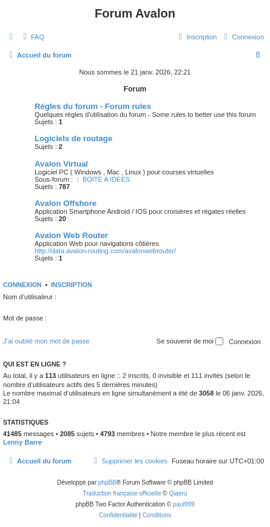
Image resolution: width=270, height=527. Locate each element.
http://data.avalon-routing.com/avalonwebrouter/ (105, 250)
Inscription (71, 284)
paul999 (184, 504)
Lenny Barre (22, 442)
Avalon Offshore (65, 203)
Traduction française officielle (122, 493)
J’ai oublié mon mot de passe (46, 341)
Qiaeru (178, 493)
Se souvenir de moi (190, 341)
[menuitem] (32, 37)
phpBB (107, 482)
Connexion (22, 284)
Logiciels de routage (73, 138)
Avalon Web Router (71, 235)
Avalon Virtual (61, 163)
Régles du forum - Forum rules (93, 106)
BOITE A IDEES (102, 179)
